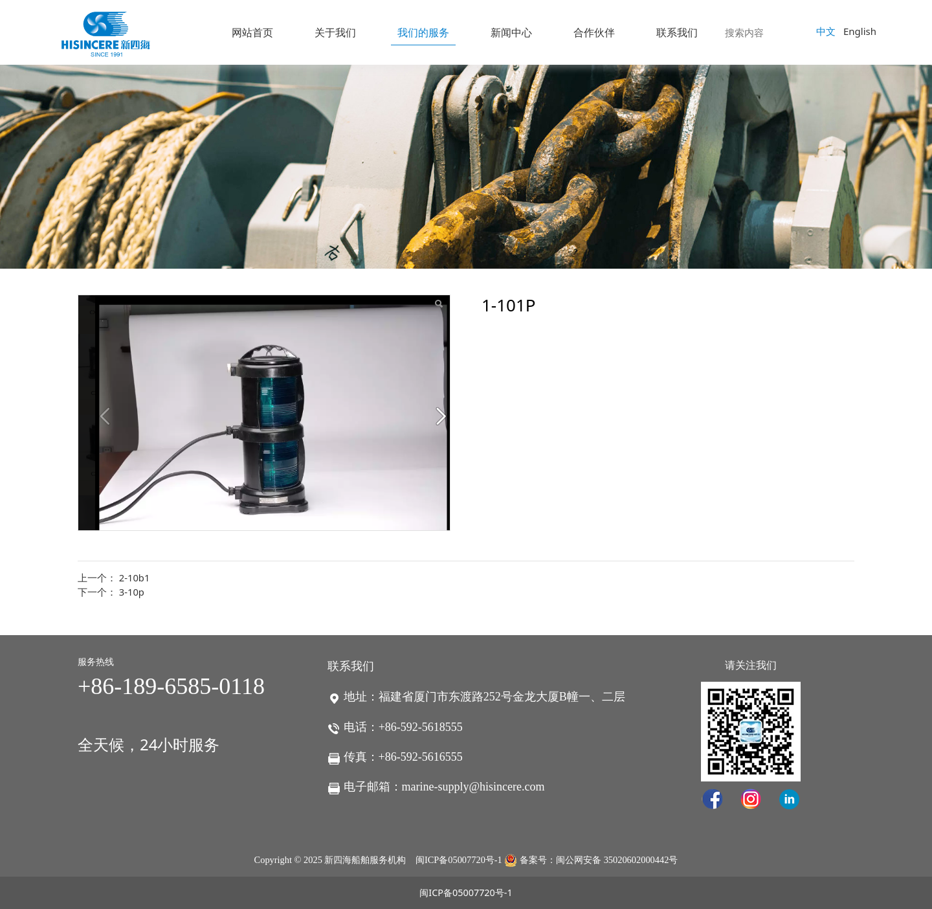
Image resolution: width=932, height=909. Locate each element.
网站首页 (252, 32)
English (859, 31)
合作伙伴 (594, 32)
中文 (826, 31)
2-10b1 (134, 577)
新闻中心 (511, 32)
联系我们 (677, 32)
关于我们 (335, 32)
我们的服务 (423, 32)
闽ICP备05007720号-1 (459, 860)
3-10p (131, 591)
